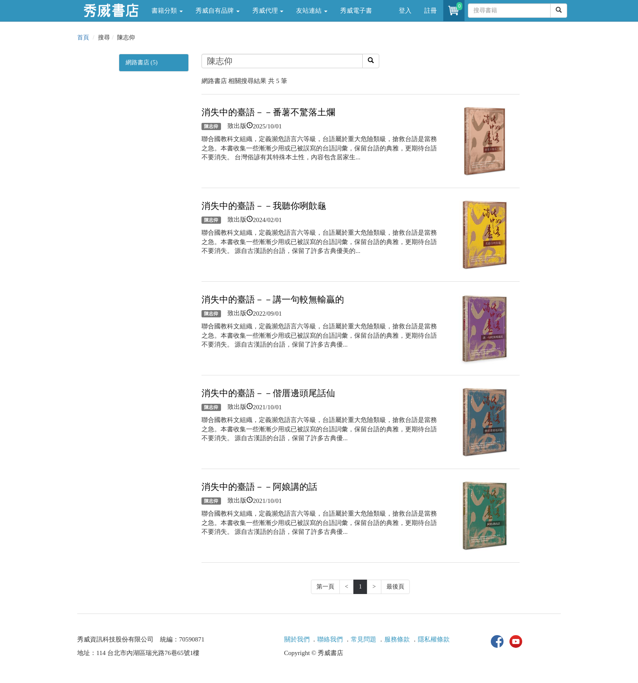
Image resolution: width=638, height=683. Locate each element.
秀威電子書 (356, 10)
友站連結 (311, 10)
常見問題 (363, 639)
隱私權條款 (434, 639)
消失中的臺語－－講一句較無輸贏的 (272, 299)
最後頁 (395, 586)
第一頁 (325, 586)
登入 (405, 10)
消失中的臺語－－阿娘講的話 (259, 487)
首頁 (83, 37)
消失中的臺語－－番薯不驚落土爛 (268, 112)
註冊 (430, 10)
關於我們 (297, 639)
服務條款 (397, 639)
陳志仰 (211, 126)
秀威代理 (268, 10)
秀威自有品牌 (218, 10)
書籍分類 (167, 10)
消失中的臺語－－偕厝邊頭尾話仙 (268, 393)
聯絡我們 (330, 639)
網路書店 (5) (142, 62)
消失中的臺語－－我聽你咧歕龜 (263, 206)
